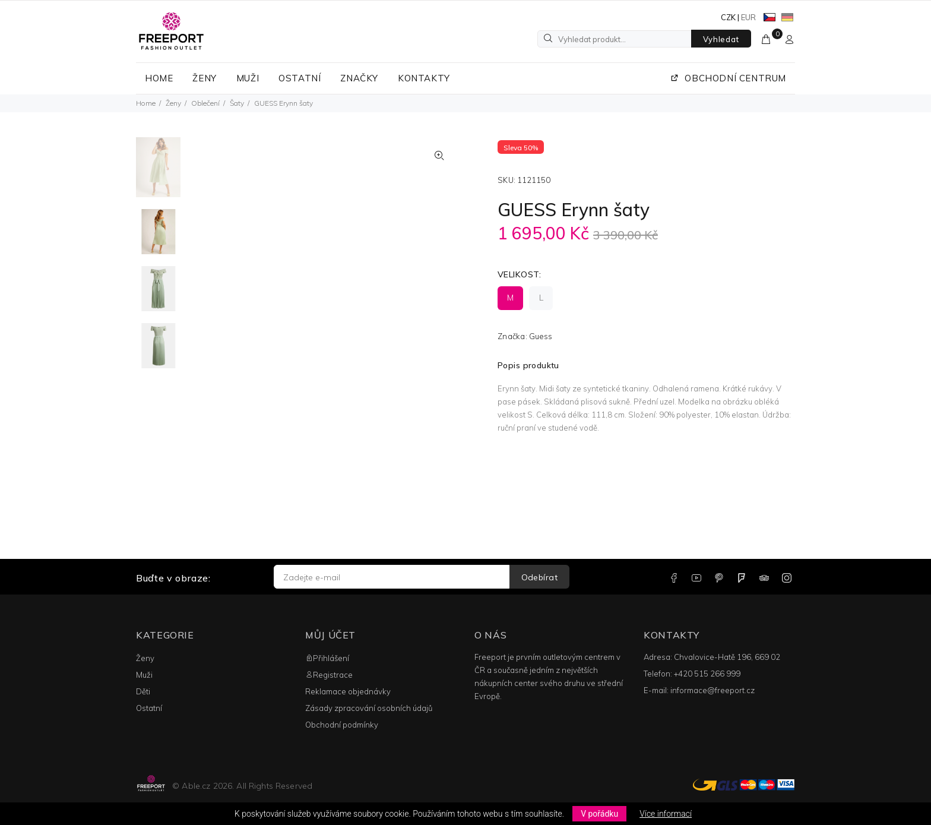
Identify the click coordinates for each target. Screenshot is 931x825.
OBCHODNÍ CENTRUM (728, 78)
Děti (143, 691)
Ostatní (149, 708)
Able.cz (196, 785)
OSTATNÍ (299, 78)
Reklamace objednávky (348, 691)
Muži (144, 674)
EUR (748, 17)
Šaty (237, 103)
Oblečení (205, 103)
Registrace (329, 674)
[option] (158, 173)
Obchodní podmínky (341, 724)
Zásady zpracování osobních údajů (368, 708)
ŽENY (204, 78)
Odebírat (539, 577)
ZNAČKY (359, 78)
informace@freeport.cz (712, 690)
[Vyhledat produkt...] (614, 39)
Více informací (665, 813)
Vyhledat (721, 39)
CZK (728, 17)
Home (146, 103)
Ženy (173, 103)
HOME (159, 78)
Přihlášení (327, 658)
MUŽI (247, 78)
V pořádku (599, 813)
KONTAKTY (424, 78)
